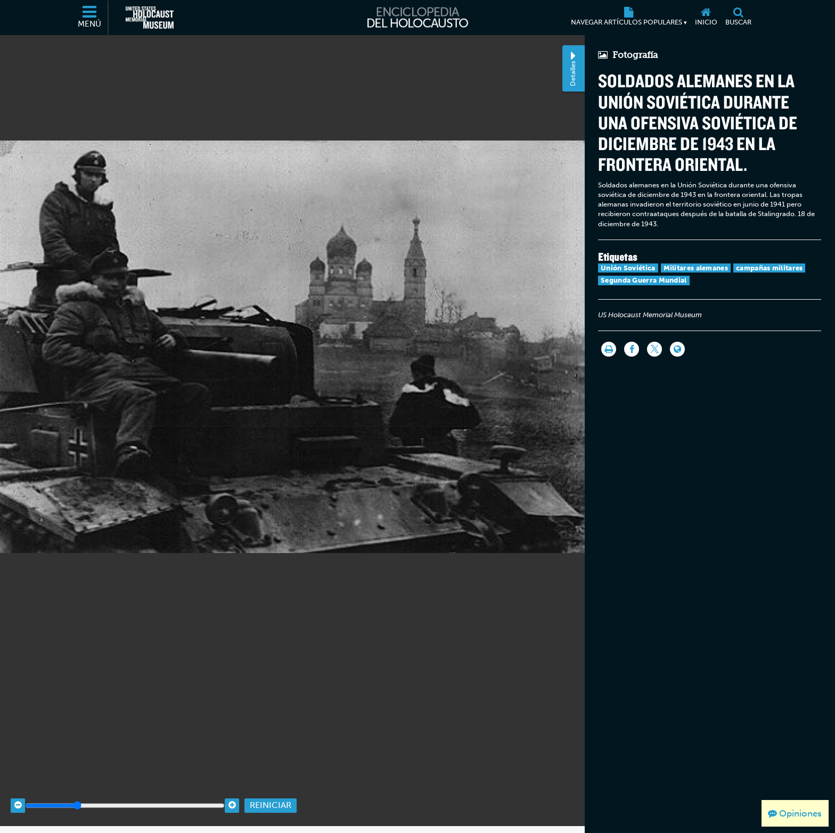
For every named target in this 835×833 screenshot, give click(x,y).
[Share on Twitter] (654, 349)
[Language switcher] (677, 349)
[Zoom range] (125, 797)
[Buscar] (738, 17)
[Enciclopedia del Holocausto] (417, 17)
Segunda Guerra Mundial (644, 280)
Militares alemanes (696, 268)
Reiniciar (270, 797)
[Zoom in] (232, 797)
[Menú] (90, 17)
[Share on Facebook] (631, 349)
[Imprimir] (608, 349)
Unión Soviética (628, 268)
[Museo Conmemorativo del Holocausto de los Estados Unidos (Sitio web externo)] (150, 17)
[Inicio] (706, 17)
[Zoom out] (18, 797)
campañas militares (769, 268)
